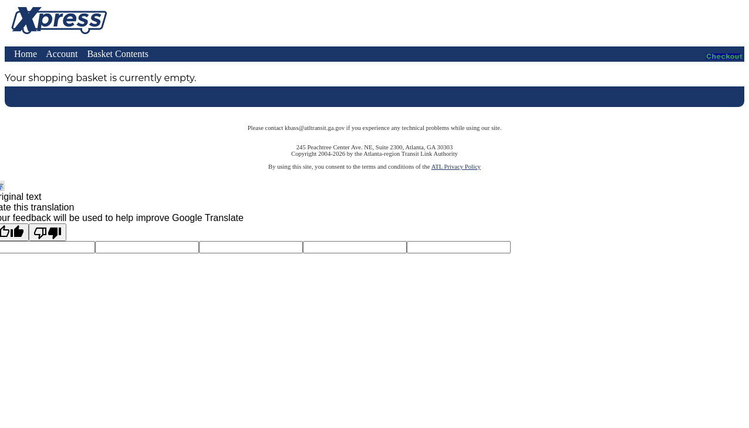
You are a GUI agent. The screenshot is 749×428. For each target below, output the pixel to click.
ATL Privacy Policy (456, 166)
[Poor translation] (47, 232)
